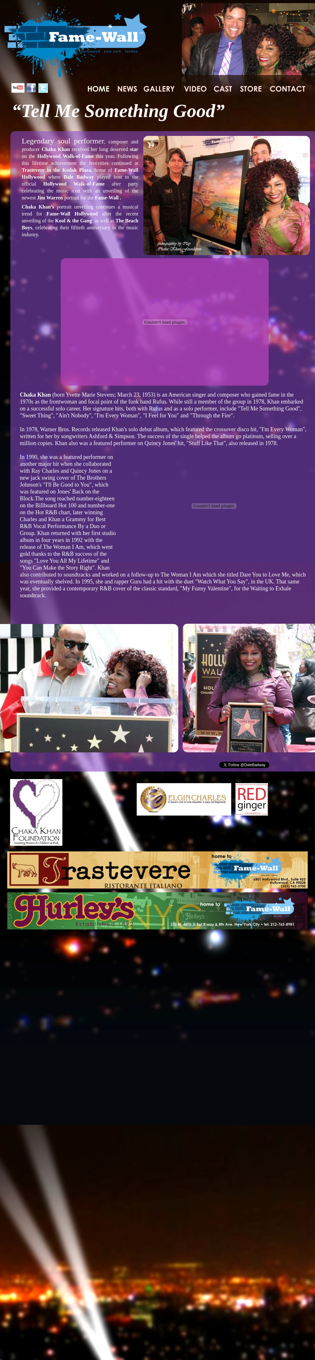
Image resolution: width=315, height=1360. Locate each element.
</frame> (266, 765)
